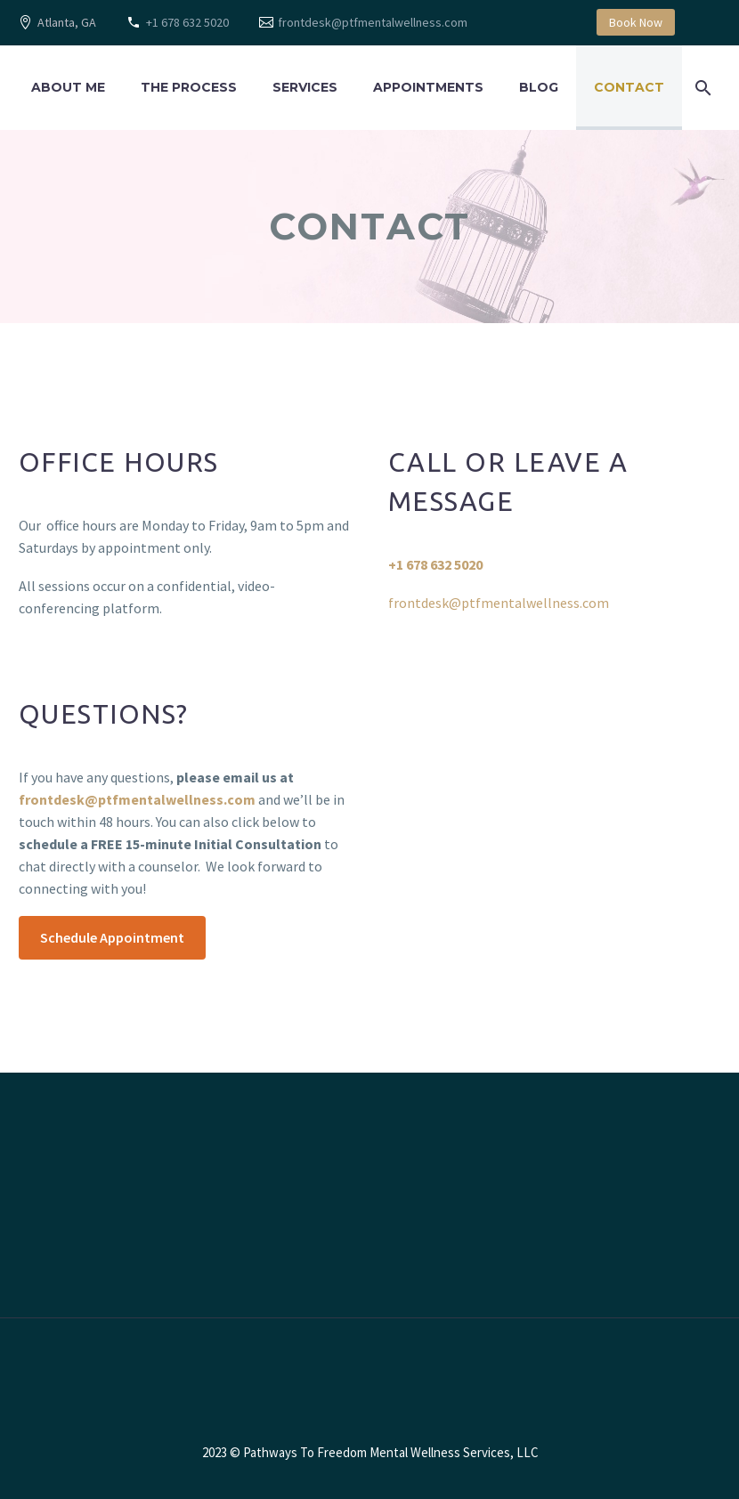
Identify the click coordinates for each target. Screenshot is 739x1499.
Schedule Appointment (112, 937)
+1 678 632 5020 (187, 22)
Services (304, 87)
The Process (189, 87)
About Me (68, 87)
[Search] (700, 87)
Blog (538, 87)
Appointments (428, 87)
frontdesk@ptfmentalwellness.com (372, 22)
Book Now (635, 22)
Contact (629, 87)
